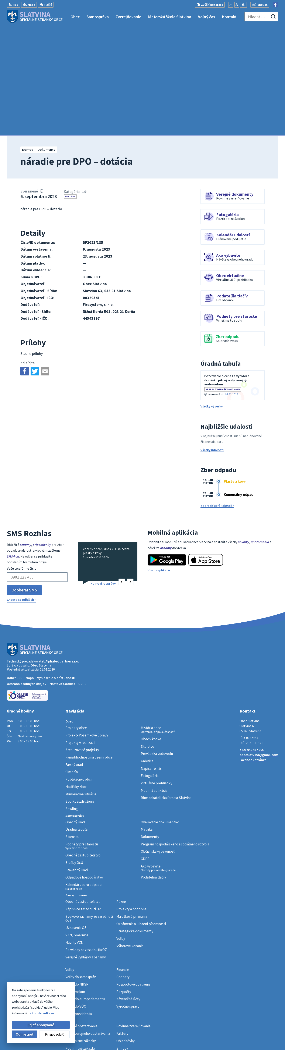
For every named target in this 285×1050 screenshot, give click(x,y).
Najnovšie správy (103, 474)
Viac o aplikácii (159, 461)
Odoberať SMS (24, 480)
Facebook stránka (253, 651)
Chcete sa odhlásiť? (21, 490)
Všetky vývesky (211, 297)
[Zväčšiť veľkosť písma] (243, 5)
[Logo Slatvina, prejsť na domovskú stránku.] (35, 16)
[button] (122, 473)
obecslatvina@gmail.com (259, 646)
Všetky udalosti (212, 341)
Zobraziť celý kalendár (217, 397)
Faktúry (70, 87)
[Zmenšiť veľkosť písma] (230, 5)
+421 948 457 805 (252, 641)
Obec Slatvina (41, 556)
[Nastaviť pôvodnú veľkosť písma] (236, 5)
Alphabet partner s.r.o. (62, 552)
